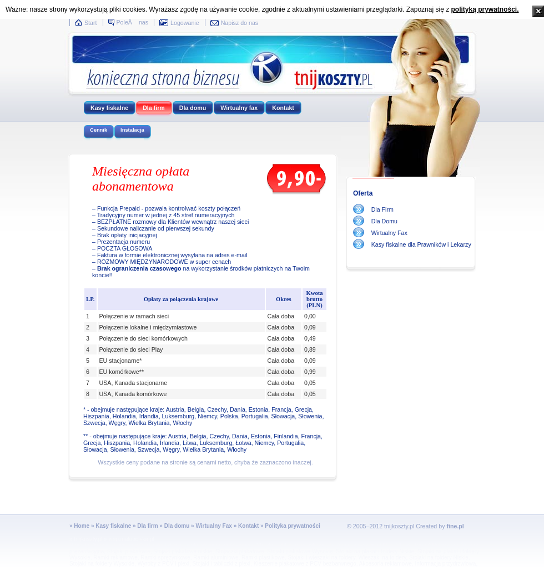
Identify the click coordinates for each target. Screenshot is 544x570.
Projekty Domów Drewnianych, (107, 545)
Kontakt (283, 107)
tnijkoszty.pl (88, 539)
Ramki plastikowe (263, 557)
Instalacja (132, 130)
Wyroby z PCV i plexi (163, 564)
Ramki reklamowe (115, 557)
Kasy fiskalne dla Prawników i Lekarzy (421, 244)
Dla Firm (382, 209)
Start (90, 22)
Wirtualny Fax (389, 232)
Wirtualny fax (239, 107)
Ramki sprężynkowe (165, 557)
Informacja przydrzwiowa (445, 564)
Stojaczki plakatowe (239, 551)
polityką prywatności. (484, 9)
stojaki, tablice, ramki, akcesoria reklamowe (200, 545)
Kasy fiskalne (109, 107)
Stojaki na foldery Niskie (439, 557)
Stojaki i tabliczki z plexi (221, 564)
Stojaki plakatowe (128, 551)
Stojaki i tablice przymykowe (291, 545)
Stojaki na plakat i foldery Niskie (375, 551)
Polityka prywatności (292, 526)
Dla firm (154, 107)
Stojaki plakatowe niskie (182, 551)
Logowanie (184, 22)
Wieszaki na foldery (382, 557)
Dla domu (192, 107)
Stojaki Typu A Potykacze (427, 545)
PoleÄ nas (133, 22)
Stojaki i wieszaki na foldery (321, 557)
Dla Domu (384, 221)
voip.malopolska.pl (131, 539)
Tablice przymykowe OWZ (361, 545)
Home (81, 526)
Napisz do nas (240, 22)
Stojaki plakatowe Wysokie (300, 551)
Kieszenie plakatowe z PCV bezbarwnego (305, 564)
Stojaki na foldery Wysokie (101, 564)
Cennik (98, 130)
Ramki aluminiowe (215, 557)
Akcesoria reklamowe (385, 564)
